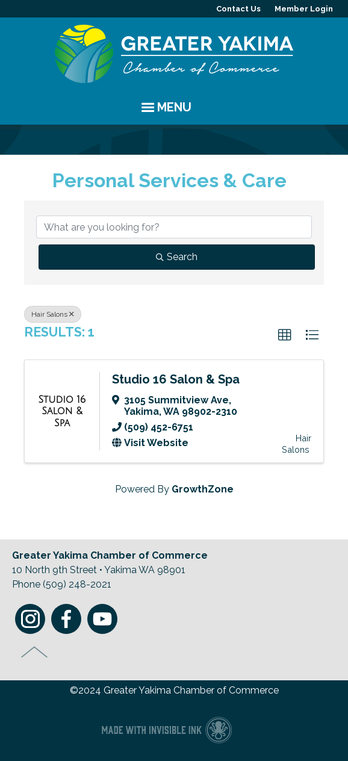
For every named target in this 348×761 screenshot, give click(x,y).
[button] (285, 335)
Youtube (102, 619)
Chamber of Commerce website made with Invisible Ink (166, 729)
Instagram (30, 619)
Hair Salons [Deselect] (52, 314)
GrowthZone (203, 489)
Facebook (66, 619)
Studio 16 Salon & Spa (176, 379)
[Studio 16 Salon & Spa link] (62, 411)
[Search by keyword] (174, 227)
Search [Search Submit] (176, 256)
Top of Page (34, 652)
